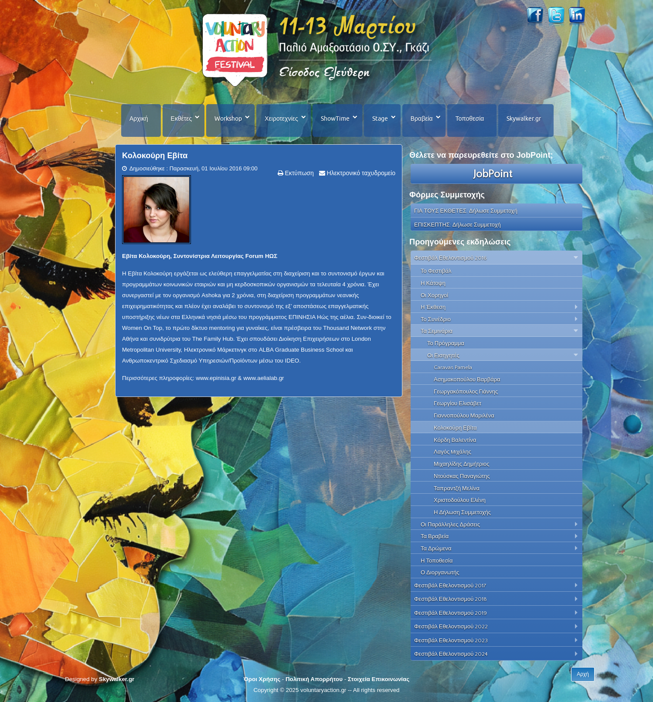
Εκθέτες (181, 118)
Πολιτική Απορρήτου (314, 679)
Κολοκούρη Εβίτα (155, 155)
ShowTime (335, 118)
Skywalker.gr (524, 118)
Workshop (228, 118)
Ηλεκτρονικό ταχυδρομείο (360, 173)
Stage (380, 118)
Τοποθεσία (470, 118)
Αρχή (583, 674)
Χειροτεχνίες (281, 118)
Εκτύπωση (298, 173)
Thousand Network (347, 328)
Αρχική (138, 118)
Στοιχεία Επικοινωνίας (378, 679)
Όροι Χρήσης (262, 679)
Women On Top (142, 328)
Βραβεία (422, 118)
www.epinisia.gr (216, 378)
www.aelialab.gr (263, 378)
